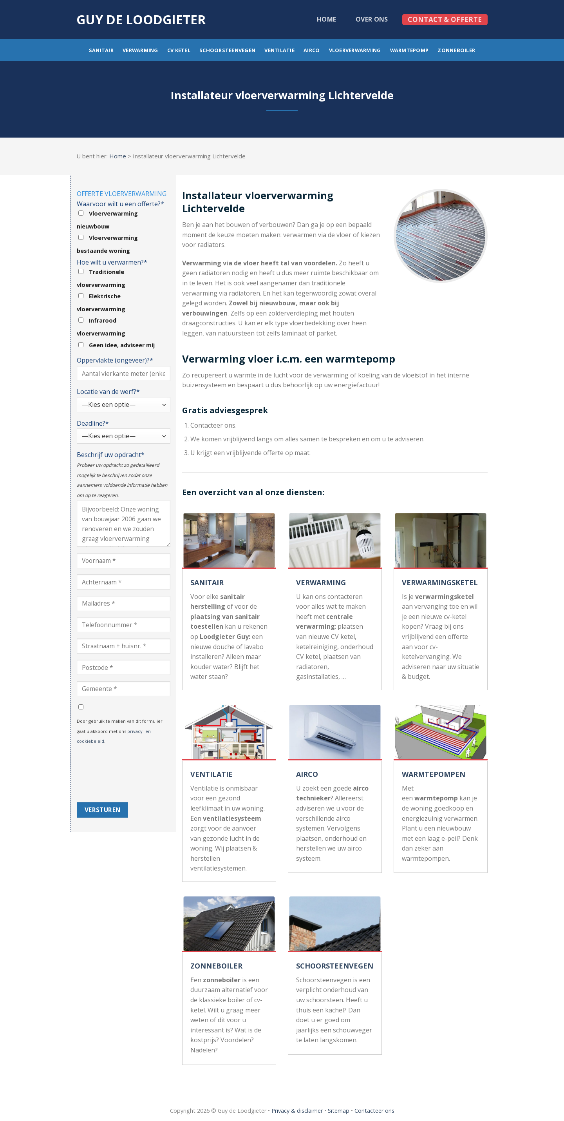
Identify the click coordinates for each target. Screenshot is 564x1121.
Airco (312, 50)
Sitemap (338, 1110)
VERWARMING (321, 582)
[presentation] (109, 774)
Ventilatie (279, 50)
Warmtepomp (409, 50)
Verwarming (140, 50)
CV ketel (178, 50)
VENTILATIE (211, 774)
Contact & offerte (445, 19)
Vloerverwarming (355, 50)
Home (326, 19)
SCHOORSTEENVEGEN (334, 965)
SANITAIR (207, 582)
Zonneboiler (456, 50)
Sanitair (101, 50)
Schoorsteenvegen (227, 50)
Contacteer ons (374, 1110)
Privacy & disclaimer (297, 1110)
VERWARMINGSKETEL (440, 582)
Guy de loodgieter (141, 19)
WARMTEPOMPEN (433, 774)
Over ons (372, 19)
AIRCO (307, 774)
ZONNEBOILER (216, 965)
